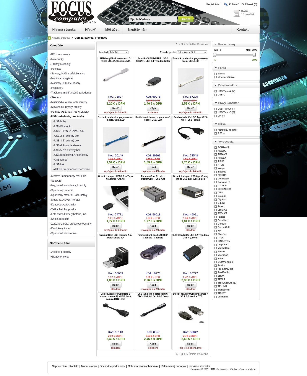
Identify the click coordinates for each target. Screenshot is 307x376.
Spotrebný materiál (62, 190)
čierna (221, 73)
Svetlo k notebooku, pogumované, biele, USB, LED (190, 59)
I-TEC (221, 237)
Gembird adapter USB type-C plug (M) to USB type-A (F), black (190, 177)
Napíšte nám (137, 29)
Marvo (221, 251)
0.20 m (221, 133)
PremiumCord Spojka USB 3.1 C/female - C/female (153, 236)
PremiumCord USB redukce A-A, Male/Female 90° (115, 236)
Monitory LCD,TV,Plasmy (65, 83)
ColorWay (223, 178)
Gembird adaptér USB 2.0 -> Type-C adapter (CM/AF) (115, 177)
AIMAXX (222, 154)
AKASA (222, 157)
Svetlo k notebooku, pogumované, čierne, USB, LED (153, 118)
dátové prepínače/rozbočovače (72, 169)
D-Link (221, 203)
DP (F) (221, 115)
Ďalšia (192, 44)
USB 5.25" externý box (67, 150)
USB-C (221, 94)
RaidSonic (223, 272)
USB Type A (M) (226, 91)
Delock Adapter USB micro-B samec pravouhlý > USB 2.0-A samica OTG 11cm (115, 296)
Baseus (222, 171)
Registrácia (212, 4)
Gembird (222, 220)
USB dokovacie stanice (67, 145)
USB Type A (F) (226, 108)
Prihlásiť (234, 4)
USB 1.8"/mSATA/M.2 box (69, 131)
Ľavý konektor (227, 85)
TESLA (222, 279)
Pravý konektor (228, 103)
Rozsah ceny (227, 44)
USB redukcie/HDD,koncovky (71, 154)
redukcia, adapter (227, 129)
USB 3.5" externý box (66, 140)
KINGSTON (224, 241)
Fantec (221, 216)
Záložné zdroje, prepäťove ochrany (71, 223)
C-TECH (222, 185)
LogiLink (223, 244)
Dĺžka (222, 124)
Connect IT (224, 182)
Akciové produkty (61, 251)
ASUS (221, 161)
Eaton (221, 206)
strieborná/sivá (226, 77)
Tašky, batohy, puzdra (63, 209)
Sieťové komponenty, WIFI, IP (68, 175)
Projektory (57, 87)
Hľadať (90, 29)
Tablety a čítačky (61, 64)
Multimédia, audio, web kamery (69, 102)
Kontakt (243, 29)
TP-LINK (222, 286)
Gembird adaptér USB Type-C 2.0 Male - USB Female (191, 118)
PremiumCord (226, 269)
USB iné (59, 164)
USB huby (60, 121)
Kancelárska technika (63, 204)
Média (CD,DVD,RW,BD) (65, 199)
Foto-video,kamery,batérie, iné (68, 214)
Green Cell (224, 227)
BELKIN (222, 175)
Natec (221, 258)
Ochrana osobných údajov (143, 366)
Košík (245, 11)
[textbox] (153, 19)
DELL (221, 192)
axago (221, 168)
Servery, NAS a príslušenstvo (68, 73)
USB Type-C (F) (226, 112)
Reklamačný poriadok (173, 366)
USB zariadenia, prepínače (67, 116)
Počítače (56, 68)
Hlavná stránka (64, 29)
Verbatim (223, 296)
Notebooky (57, 59)
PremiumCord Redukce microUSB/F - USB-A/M (153, 177)
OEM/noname (225, 262)
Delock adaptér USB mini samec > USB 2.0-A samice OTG (190, 295)
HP (219, 230)
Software (56, 180)
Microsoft (223, 255)
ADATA (222, 150)
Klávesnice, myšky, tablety (66, 106)
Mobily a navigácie (62, 78)
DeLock (222, 196)
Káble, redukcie (60, 218)
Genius (222, 223)
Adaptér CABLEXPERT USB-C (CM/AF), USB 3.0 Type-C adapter (153, 59)
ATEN (221, 164)
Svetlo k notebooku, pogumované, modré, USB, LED (115, 118)
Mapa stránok (89, 366)
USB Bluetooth (62, 126)
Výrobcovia (226, 141)
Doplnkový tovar (60, 228)
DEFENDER (224, 189)
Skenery (56, 97)
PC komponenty (60, 54)
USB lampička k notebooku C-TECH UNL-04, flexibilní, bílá (115, 59)
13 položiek (248, 14)
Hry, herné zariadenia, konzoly (68, 185)
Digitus (222, 199)
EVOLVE (222, 213)
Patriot (221, 265)
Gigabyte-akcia (60, 256)
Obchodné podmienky (112, 366)
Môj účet (112, 29)
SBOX (221, 275)
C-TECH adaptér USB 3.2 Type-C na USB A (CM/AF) (190, 236)
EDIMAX (222, 210)
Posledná (202, 44)
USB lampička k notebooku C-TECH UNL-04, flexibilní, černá (153, 295)
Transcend (224, 289)
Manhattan (224, 248)
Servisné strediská (199, 366)
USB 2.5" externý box (66, 135)
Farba (222, 67)
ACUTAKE (223, 147)
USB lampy (60, 159)
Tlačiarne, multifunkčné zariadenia (71, 92)
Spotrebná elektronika (64, 233)
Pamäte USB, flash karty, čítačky (70, 111)
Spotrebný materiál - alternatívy (69, 195)
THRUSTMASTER (227, 282)
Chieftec (222, 234)
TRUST (222, 293)
